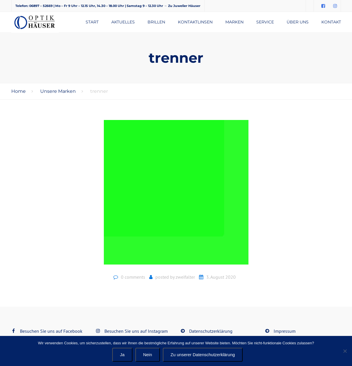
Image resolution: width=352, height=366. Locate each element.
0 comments (133, 277)
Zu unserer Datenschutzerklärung (203, 354)
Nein (147, 354)
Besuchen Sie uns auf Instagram (136, 331)
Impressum (285, 331)
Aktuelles (123, 22)
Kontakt (331, 22)
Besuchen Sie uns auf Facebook (51, 331)
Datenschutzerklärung (211, 331)
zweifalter (185, 277)
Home (18, 91)
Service (265, 22)
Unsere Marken (58, 91)
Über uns (298, 22)
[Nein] (345, 351)
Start (92, 22)
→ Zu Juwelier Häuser (182, 6)
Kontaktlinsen (195, 22)
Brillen (156, 22)
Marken (234, 22)
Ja (122, 354)
